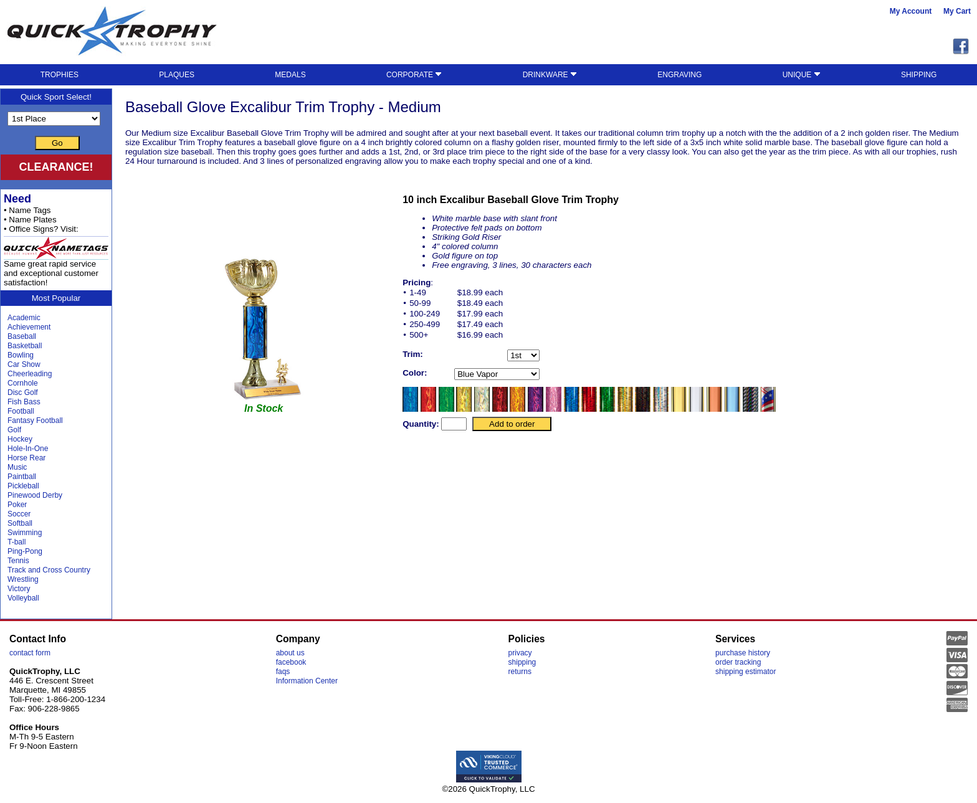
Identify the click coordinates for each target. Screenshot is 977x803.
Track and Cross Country (48, 570)
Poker (17, 504)
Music (17, 467)
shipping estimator (745, 671)
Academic (24, 317)
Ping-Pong (24, 551)
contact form (29, 653)
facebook (291, 662)
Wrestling (23, 579)
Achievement (28, 327)
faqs (283, 671)
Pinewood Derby (34, 495)
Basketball (24, 345)
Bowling (20, 355)
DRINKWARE (550, 74)
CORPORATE (414, 74)
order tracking (738, 662)
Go (57, 143)
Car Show (24, 364)
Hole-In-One (27, 448)
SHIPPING (918, 74)
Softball (19, 523)
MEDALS (290, 74)
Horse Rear (26, 458)
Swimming (24, 532)
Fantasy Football (35, 420)
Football (20, 411)
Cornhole (22, 383)
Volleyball (23, 598)
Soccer (19, 514)
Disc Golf (22, 392)
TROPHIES (60, 74)
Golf (14, 429)
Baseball (21, 336)
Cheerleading (29, 373)
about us (290, 653)
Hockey (19, 439)
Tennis (18, 560)
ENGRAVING (679, 74)
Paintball (21, 476)
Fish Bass (24, 401)
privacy (520, 653)
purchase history (742, 653)
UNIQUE (802, 74)
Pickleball (23, 486)
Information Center (307, 681)
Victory (18, 588)
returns (519, 671)
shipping (522, 662)
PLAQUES (176, 74)
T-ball (16, 542)
